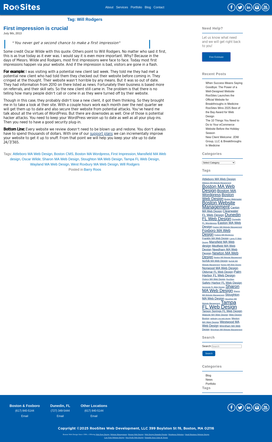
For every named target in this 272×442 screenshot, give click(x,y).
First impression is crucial (35, 28)
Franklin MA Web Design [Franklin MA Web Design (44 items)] (215, 238)
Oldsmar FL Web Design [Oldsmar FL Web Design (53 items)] (217, 271)
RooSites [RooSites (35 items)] (230, 279)
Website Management (118, 434)
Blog (148, 7)
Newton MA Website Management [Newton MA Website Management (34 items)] (228, 257)
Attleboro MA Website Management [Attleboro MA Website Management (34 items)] (216, 183)
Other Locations (94, 406)
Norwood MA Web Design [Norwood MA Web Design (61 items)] (220, 268)
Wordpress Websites (176, 434)
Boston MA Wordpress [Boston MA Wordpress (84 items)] (219, 193)
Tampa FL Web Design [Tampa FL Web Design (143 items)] (219, 304)
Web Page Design (102, 434)
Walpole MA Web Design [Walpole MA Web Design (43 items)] (215, 314)
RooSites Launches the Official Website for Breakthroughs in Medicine (222, 99)
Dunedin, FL (60, 406)
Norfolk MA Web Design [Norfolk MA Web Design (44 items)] (215, 261)
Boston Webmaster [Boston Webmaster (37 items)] (233, 199)
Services (122, 7)
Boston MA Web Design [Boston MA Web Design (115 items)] (218, 188)
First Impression (123, 154)
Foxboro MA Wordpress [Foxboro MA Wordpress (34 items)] (224, 235)
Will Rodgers (129, 164)
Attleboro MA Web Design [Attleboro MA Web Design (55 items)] (219, 179)
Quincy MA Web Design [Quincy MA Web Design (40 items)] (214, 279)
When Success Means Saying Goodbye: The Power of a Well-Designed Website (224, 87)
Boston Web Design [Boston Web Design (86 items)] (218, 196)
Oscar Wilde (31, 159)
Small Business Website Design (197, 434)
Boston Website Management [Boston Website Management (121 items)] (218, 205)
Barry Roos (92, 169)
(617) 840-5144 (24, 410)
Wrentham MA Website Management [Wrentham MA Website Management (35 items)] (226, 330)
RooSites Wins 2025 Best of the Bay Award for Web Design (223, 112)
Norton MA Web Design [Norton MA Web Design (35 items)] (231, 265)
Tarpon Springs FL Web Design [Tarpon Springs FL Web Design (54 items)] (222, 311)
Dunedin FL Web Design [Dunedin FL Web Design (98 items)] (221, 216)
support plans (101, 133)
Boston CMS (63, 154)
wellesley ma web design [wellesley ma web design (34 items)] (220, 318)
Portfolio (136, 7)
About (109, 7)
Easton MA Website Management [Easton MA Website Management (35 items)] (227, 227)
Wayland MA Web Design (49, 164)
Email (24, 416)
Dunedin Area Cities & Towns (156, 437)
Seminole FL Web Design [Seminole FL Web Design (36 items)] (213, 287)
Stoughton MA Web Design (101, 159)
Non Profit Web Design (134, 437)
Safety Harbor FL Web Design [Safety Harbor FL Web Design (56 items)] (222, 282)
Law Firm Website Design (114, 437)
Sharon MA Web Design (60, 159)
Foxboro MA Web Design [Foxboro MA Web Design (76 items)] (216, 232)
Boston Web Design (135, 434)
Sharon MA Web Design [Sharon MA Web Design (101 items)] (220, 288)
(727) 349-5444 (60, 410)
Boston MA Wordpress (92, 154)
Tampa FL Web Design (141, 159)
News (209, 379)
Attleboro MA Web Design (32, 154)
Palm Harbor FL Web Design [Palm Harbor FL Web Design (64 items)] (221, 273)
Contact (159, 7)
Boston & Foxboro (25, 406)
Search (206, 346)
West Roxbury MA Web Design (94, 164)
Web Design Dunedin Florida (156, 434)
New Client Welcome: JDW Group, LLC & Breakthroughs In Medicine (223, 141)
